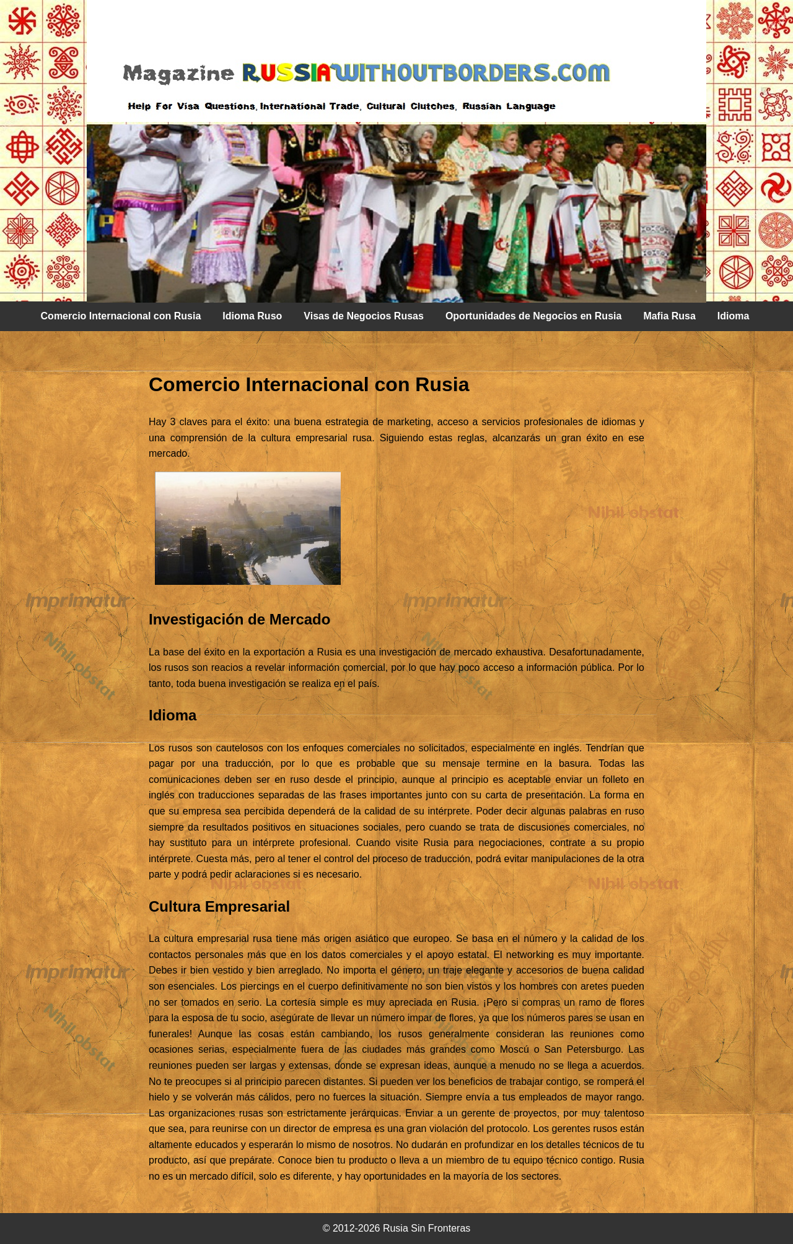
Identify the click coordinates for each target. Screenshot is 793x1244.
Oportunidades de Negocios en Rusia (533, 316)
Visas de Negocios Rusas (364, 316)
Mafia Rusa (669, 316)
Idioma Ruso (252, 316)
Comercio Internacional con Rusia (121, 316)
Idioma (733, 316)
